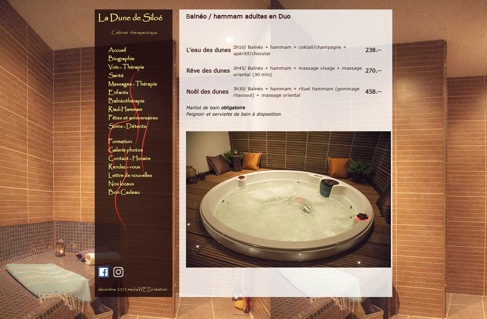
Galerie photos (125, 150)
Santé (115, 75)
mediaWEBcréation (147, 289)
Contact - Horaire (131, 158)
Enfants (118, 92)
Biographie (121, 58)
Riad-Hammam (125, 109)
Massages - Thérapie (132, 84)
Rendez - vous (124, 167)
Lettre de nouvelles (130, 175)
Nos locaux (121, 184)
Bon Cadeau (124, 192)
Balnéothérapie (126, 101)
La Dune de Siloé (130, 18)
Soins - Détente (127, 126)
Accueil (117, 50)
